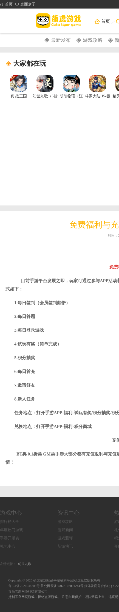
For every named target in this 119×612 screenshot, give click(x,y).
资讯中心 (69, 513)
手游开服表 (9, 538)
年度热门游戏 (11, 530)
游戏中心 (11, 513)
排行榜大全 (9, 522)
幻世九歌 (24, 564)
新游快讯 (65, 546)
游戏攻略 (93, 40)
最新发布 (61, 40)
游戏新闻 (65, 530)
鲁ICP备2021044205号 (24, 586)
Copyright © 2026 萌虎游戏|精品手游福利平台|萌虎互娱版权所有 (54, 580)
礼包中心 (7, 546)
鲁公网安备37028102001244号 (62, 586)
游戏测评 (65, 538)
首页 (6, 4)
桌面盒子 (25, 4)
